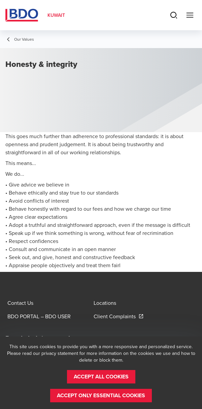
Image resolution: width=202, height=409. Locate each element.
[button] (101, 376)
